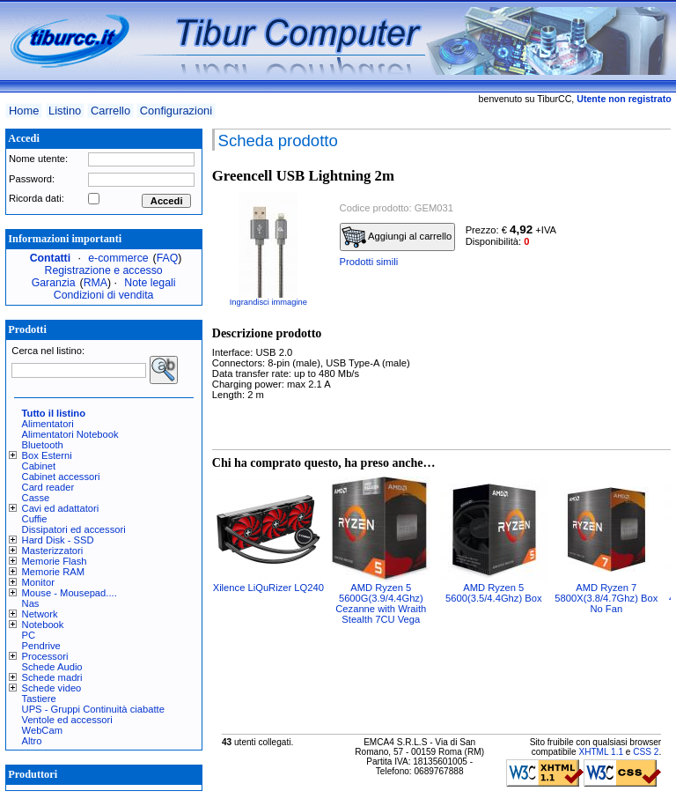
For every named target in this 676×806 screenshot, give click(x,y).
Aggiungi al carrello (397, 237)
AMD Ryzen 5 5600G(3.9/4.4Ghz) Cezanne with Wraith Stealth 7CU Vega (380, 603)
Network (40, 614)
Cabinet (39, 466)
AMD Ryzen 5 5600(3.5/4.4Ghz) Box (493, 592)
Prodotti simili (369, 261)
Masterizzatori (53, 550)
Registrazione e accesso (104, 270)
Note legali (149, 283)
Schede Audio (52, 667)
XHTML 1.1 (600, 752)
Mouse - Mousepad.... (69, 593)
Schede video (52, 688)
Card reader (48, 487)
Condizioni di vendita (104, 295)
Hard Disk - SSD (58, 540)
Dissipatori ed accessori (74, 529)
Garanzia (54, 283)
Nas (31, 603)
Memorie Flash (54, 561)
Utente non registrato (624, 98)
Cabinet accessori (61, 476)
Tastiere (39, 698)
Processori (45, 656)
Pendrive (41, 645)
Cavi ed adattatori (60, 508)
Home (24, 110)
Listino (64, 110)
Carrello (110, 110)
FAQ (168, 258)
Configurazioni (176, 110)
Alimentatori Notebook (70, 434)
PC (29, 635)
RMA (95, 283)
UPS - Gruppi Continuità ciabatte (93, 709)
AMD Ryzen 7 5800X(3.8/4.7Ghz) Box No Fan (606, 598)
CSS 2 (645, 752)
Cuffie (35, 519)
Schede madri (52, 677)
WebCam (42, 730)
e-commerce (118, 258)
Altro (32, 741)
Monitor (38, 582)
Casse (36, 497)
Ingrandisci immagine (268, 302)
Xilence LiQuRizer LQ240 (268, 587)
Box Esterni (47, 455)
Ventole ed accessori (67, 719)
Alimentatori (48, 423)
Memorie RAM (53, 571)
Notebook (43, 624)
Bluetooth (42, 445)
